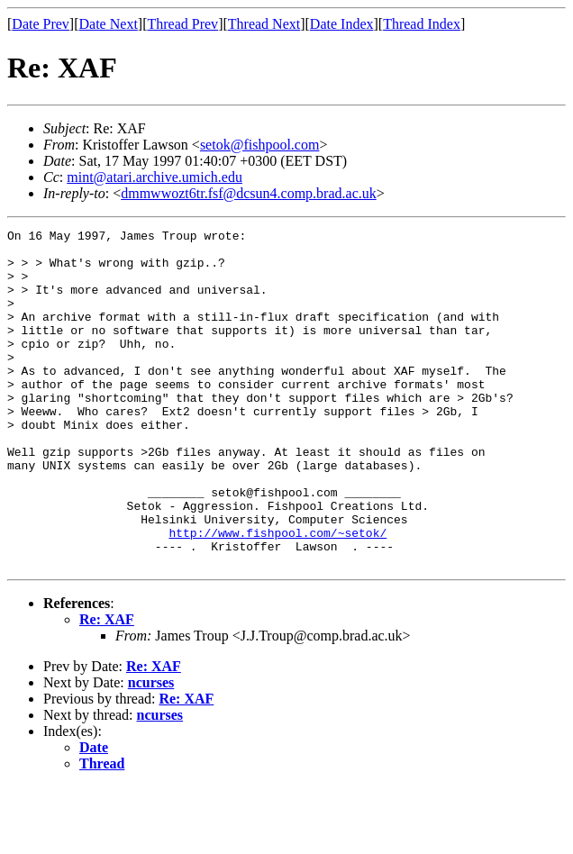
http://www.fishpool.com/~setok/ (277, 594)
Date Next (108, 24)
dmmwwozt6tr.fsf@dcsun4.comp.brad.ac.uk (249, 193)
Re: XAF (106, 687)
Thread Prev (182, 24)
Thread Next (264, 24)
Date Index (342, 24)
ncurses (151, 750)
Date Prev (40, 24)
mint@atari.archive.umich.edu (154, 177)
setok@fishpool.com (260, 144)
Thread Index (421, 24)
